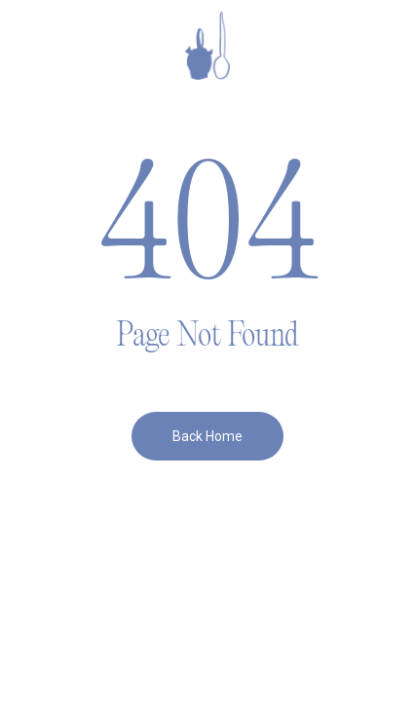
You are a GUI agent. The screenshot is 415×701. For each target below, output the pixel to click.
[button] (49, 45)
